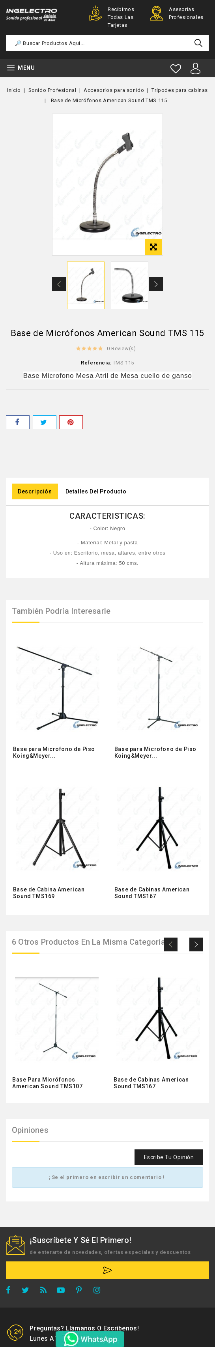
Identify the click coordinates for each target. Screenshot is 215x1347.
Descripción (35, 491)
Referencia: (96, 363)
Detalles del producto (96, 491)
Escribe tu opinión (169, 1157)
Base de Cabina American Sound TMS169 (49, 892)
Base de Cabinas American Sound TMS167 (151, 892)
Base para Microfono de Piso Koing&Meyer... (54, 752)
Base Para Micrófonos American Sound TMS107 (47, 1082)
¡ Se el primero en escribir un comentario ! (107, 1177)
